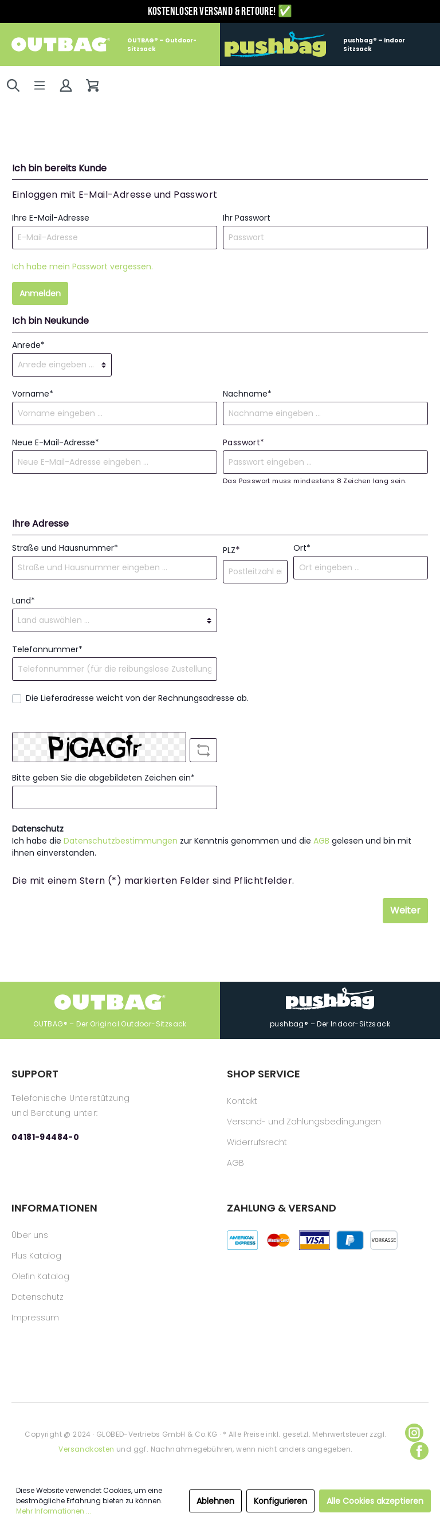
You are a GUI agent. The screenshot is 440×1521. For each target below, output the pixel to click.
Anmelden (40, 293)
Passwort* (244, 442)
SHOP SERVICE (263, 1074)
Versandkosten (86, 1449)
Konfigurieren (280, 1501)
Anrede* (28, 345)
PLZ (231, 549)
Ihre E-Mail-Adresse (50, 218)
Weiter (405, 910)
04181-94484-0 (45, 1137)
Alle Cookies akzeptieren (375, 1501)
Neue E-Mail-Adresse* (55, 442)
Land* (23, 600)
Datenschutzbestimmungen (121, 840)
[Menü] (39, 85)
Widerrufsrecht (257, 1142)
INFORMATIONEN (54, 1208)
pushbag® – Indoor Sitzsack (315, 44)
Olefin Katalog (40, 1276)
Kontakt (242, 1101)
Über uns (29, 1235)
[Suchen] (13, 85)
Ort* (302, 548)
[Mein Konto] (66, 85)
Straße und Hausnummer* (65, 548)
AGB (321, 840)
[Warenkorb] (92, 85)
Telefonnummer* (47, 649)
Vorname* (32, 393)
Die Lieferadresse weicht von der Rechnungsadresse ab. (137, 698)
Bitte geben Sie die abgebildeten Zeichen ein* (103, 777)
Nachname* (247, 393)
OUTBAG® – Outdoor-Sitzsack (104, 44)
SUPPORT (34, 1074)
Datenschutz (37, 1297)
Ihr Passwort (246, 218)
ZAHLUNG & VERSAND (281, 1208)
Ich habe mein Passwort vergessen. (82, 266)
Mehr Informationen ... (53, 1511)
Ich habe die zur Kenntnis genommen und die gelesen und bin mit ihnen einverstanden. (211, 846)
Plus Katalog (36, 1255)
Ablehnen (215, 1501)
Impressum (35, 1317)
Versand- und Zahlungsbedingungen (304, 1121)
